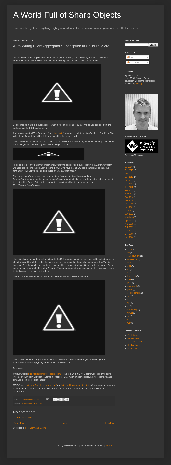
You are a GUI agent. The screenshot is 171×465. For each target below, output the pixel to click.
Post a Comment (24, 417)
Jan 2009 (129, 231)
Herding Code (133, 345)
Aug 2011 (129, 190)
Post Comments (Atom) (35, 428)
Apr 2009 (129, 220)
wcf (128, 316)
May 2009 (129, 217)
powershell (132, 286)
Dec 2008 (129, 234)
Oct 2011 (129, 187)
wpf (40, 403)
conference (132, 259)
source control (133, 293)
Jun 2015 (129, 170)
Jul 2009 (128, 210)
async (130, 249)
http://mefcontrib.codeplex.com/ (41, 385)
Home (64, 423)
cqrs (129, 263)
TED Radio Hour (134, 342)
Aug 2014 (129, 174)
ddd (129, 266)
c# (22, 403)
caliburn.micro (29, 403)
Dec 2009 (129, 204)
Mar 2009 (129, 224)
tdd (128, 300)
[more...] (138, 84)
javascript (131, 276)
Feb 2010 (129, 200)
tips (129, 303)
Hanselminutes (133, 338)
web (129, 320)
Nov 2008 (129, 237)
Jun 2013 (129, 177)
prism (129, 289)
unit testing (132, 310)
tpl (128, 306)
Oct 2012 (129, 184)
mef (37, 403)
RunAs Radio (133, 348)
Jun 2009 (129, 214)
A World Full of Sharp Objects (67, 15)
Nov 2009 (129, 207)
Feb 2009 (129, 227)
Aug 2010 (129, 197)
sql (128, 296)
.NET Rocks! (132, 335)
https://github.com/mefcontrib (75, 385)
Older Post (109, 423)
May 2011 (129, 194)
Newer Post (19, 423)
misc (129, 283)
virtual (130, 313)
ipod (129, 273)
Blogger (109, 445)
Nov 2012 (129, 180)
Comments (133, 62)
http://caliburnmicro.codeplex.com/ (44, 374)
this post (58, 133)
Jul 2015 (128, 167)
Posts (130, 57)
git (128, 269)
